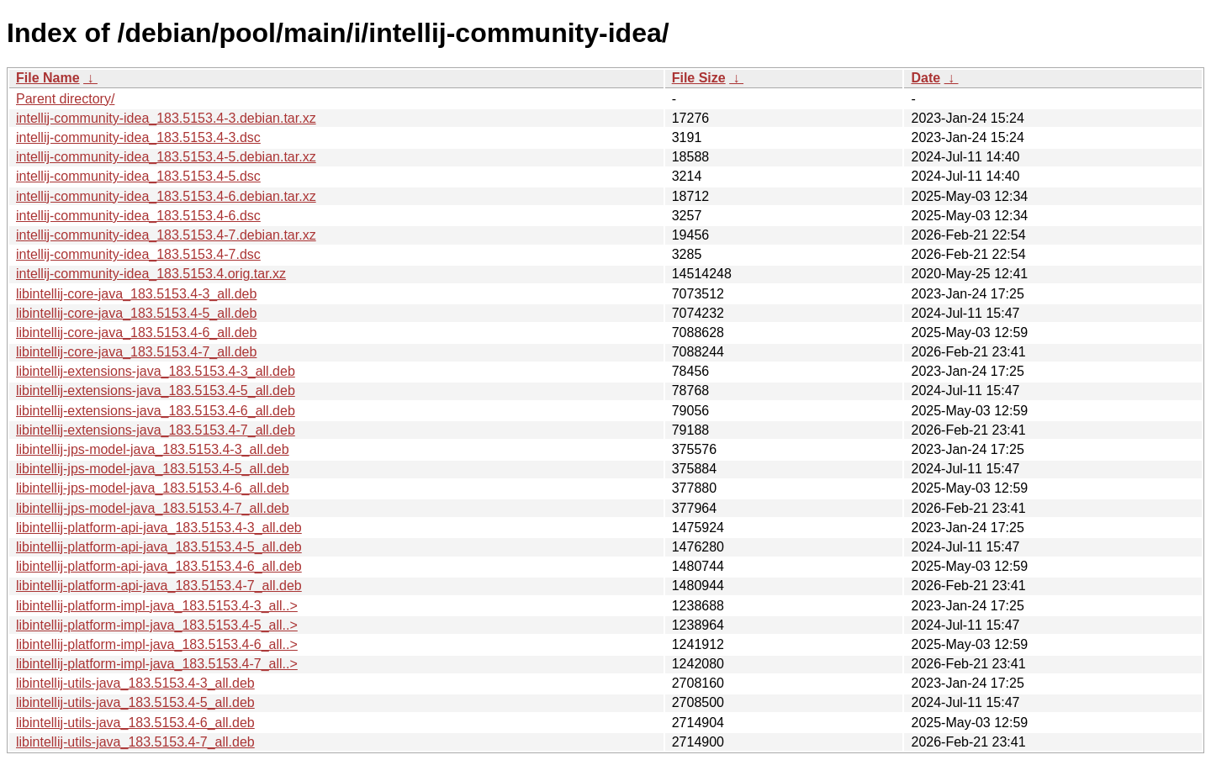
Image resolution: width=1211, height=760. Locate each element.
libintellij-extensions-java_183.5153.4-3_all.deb (155, 371)
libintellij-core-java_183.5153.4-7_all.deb (136, 352)
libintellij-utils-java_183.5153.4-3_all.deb (135, 683)
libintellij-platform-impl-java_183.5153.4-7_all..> (157, 664)
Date (925, 78)
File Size (699, 78)
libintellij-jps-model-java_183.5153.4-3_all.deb (152, 449)
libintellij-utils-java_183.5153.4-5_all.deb (135, 702)
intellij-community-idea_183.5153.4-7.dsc (138, 254)
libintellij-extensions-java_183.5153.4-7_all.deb (155, 430)
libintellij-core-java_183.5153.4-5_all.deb (136, 313)
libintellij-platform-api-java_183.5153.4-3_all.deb (159, 527)
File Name (48, 78)
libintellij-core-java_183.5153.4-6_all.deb (136, 332)
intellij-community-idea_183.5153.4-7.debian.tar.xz (166, 235)
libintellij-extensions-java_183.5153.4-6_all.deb (155, 411)
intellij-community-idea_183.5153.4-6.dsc (138, 215)
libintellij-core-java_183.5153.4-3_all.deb (136, 294)
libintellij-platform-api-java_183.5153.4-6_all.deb (159, 566)
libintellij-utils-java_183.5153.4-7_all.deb (135, 742)
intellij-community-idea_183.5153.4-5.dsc (138, 176)
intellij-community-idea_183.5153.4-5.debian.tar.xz (166, 157)
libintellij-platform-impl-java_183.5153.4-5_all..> (157, 625)
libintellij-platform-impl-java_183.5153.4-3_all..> (157, 606)
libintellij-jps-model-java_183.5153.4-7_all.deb (152, 508)
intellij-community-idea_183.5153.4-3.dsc (138, 137)
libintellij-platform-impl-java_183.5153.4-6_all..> (157, 644)
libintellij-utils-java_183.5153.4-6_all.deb (135, 722)
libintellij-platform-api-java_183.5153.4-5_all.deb (159, 547)
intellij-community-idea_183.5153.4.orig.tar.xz (151, 274)
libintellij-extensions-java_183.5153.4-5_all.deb (155, 390)
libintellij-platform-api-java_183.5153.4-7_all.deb (159, 585)
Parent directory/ (65, 99)
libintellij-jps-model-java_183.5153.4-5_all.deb (152, 469)
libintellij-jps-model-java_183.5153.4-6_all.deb (152, 488)
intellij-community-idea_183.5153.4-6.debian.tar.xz (166, 196)
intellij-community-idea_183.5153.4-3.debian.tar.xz (166, 118)
